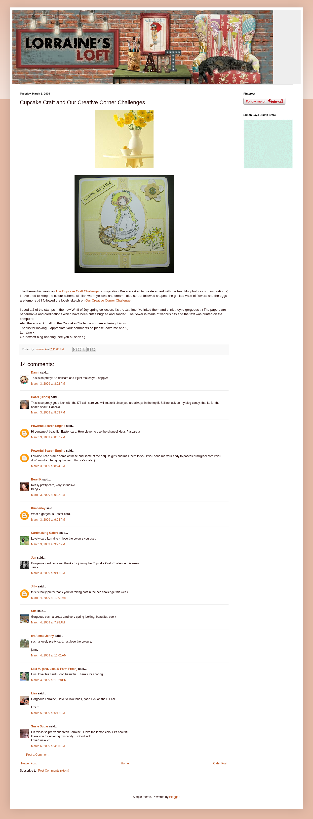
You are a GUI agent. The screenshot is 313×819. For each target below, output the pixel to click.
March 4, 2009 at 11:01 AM (48, 655)
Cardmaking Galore (45, 533)
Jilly (34, 586)
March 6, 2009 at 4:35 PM (48, 746)
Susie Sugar (39, 726)
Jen (33, 557)
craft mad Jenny (42, 636)
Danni (35, 372)
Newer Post (29, 763)
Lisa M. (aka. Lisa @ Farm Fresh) (54, 669)
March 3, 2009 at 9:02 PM (48, 495)
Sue (34, 611)
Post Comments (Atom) (53, 770)
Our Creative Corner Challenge (108, 300)
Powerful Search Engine (48, 426)
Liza (34, 693)
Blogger (174, 797)
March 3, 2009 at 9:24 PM (48, 519)
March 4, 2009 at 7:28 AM (48, 622)
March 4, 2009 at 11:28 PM (49, 680)
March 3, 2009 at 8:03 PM (48, 412)
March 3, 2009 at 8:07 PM (48, 437)
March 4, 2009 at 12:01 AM (48, 598)
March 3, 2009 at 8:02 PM (48, 383)
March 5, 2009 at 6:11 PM (48, 713)
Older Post (220, 763)
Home (125, 763)
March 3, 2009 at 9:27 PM (48, 544)
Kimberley (38, 508)
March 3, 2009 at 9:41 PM (48, 573)
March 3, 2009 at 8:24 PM (48, 466)
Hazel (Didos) (40, 397)
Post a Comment (37, 754)
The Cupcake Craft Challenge (77, 291)
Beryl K (36, 479)
